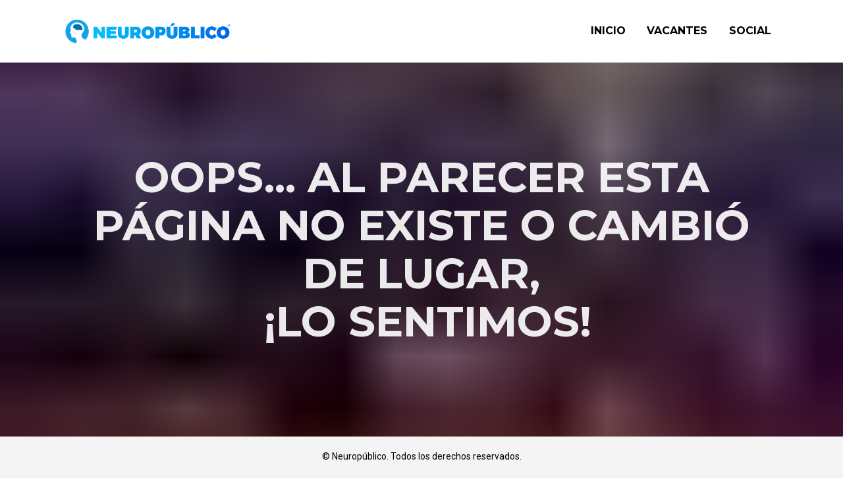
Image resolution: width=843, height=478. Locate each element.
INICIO (608, 30)
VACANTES (677, 30)
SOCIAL (750, 30)
